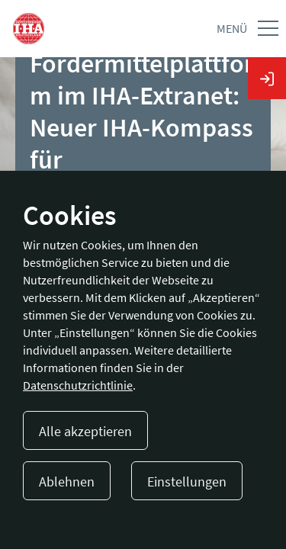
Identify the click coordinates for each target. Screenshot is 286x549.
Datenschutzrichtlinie (78, 385)
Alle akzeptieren (85, 431)
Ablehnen (67, 481)
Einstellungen (187, 481)
